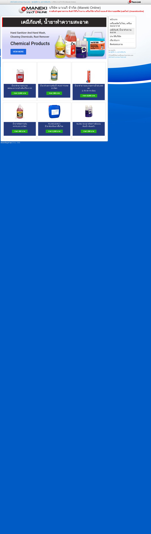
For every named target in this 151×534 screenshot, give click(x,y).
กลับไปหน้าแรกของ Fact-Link (20, 2)
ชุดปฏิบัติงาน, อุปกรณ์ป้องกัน (41, 2)
